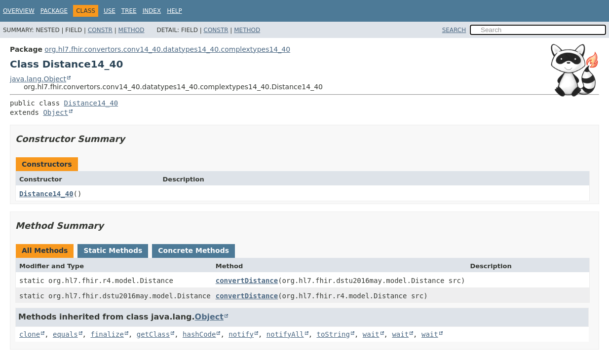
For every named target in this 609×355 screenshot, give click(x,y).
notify (241, 334)
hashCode (199, 334)
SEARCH (454, 30)
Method (131, 30)
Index (152, 10)
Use (109, 10)
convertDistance (247, 280)
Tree (129, 10)
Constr (100, 30)
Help (174, 10)
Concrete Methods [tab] (193, 250)
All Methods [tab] (45, 250)
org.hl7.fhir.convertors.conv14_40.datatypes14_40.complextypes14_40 (167, 49)
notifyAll (285, 334)
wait (371, 334)
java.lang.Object (38, 79)
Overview (19, 10)
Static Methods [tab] (112, 250)
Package (54, 10)
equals (65, 334)
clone (29, 334)
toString (333, 334)
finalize (106, 334)
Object (55, 112)
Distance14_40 (91, 103)
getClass (153, 334)
